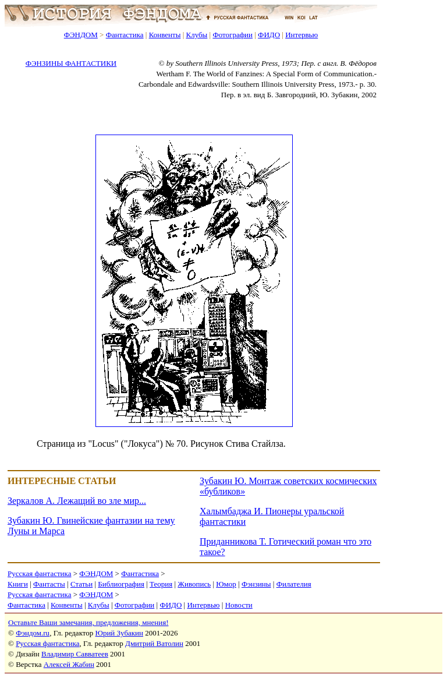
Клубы (196, 34)
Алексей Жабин (69, 664)
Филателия (293, 584)
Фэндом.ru (32, 632)
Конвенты (165, 34)
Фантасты (49, 584)
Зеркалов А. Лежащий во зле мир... (77, 501)
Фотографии (232, 34)
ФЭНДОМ (81, 34)
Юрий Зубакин (119, 632)
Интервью (301, 34)
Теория (161, 584)
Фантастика (125, 34)
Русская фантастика (39, 573)
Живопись (194, 584)
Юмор (226, 584)
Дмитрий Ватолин (154, 643)
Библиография (121, 584)
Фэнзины (256, 584)
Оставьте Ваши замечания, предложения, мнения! (88, 622)
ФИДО (269, 34)
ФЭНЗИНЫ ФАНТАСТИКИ (71, 63)
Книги (18, 584)
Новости (239, 605)
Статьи (81, 584)
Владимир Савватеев (74, 653)
